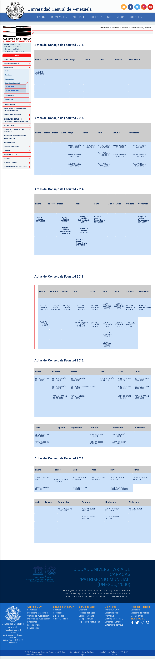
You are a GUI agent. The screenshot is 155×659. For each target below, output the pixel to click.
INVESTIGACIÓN (117, 17)
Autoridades (9, 79)
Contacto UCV (75, 652)
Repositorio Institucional (89, 621)
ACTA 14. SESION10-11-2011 (112, 517)
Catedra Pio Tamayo (114, 624)
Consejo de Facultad (12, 83)
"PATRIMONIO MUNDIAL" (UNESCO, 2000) (104, 582)
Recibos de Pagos (87, 612)
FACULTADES (80, 17)
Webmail (83, 609)
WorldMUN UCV (112, 609)
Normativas (9, 99)
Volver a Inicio (9, 59)
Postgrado (57, 612)
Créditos (114, 655)
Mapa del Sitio (137, 615)
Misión (7, 71)
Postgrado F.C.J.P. (10, 154)
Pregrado (57, 609)
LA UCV (42, 17)
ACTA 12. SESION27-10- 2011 (89, 517)
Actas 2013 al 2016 (12, 90)
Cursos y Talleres (60, 618)
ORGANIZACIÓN (60, 17)
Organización (104, 28)
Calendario (135, 609)
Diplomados (58, 615)
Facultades (115, 28)
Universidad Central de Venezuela (59, 9)
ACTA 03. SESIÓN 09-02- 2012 (59, 387)
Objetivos (8, 75)
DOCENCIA (97, 17)
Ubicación (85, 652)
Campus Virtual (9, 142)
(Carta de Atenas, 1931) (119, 596)
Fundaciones (33, 628)
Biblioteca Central (86, 615)
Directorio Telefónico (140, 612)
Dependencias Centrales (37, 612)
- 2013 (69, 309)
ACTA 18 (116, 434)
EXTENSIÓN (137, 17)
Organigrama (9, 95)
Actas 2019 (10, 86)
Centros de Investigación (38, 615)
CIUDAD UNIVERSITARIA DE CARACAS (101, 571)
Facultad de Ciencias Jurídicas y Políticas (136, 28)
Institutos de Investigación (38, 618)
